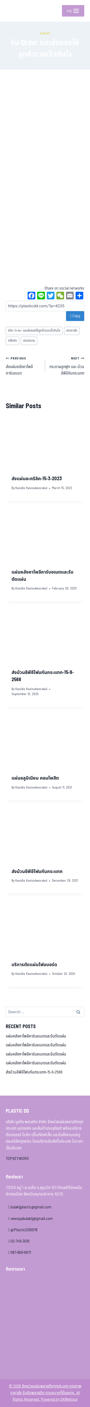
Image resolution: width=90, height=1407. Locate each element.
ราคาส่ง (71, 330)
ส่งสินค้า (45, 33)
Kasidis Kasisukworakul (31, 488)
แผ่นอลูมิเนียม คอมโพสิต (35, 778)
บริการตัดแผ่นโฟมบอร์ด (34, 964)
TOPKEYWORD (17, 1159)
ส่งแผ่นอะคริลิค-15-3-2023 (37, 478)
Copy (75, 316)
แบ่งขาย (29, 340)
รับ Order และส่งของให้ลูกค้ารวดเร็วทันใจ (34, 330)
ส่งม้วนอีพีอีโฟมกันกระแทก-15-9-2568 (34, 1072)
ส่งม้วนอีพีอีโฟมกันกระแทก (37, 871)
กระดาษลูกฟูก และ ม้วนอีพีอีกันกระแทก (66, 365)
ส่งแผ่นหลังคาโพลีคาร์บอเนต (23, 365)
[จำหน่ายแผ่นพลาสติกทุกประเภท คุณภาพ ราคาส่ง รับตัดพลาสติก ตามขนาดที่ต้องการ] (13, 11)
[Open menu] (73, 11)
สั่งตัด (12, 340)
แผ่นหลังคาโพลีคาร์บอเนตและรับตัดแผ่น (36, 1036)
